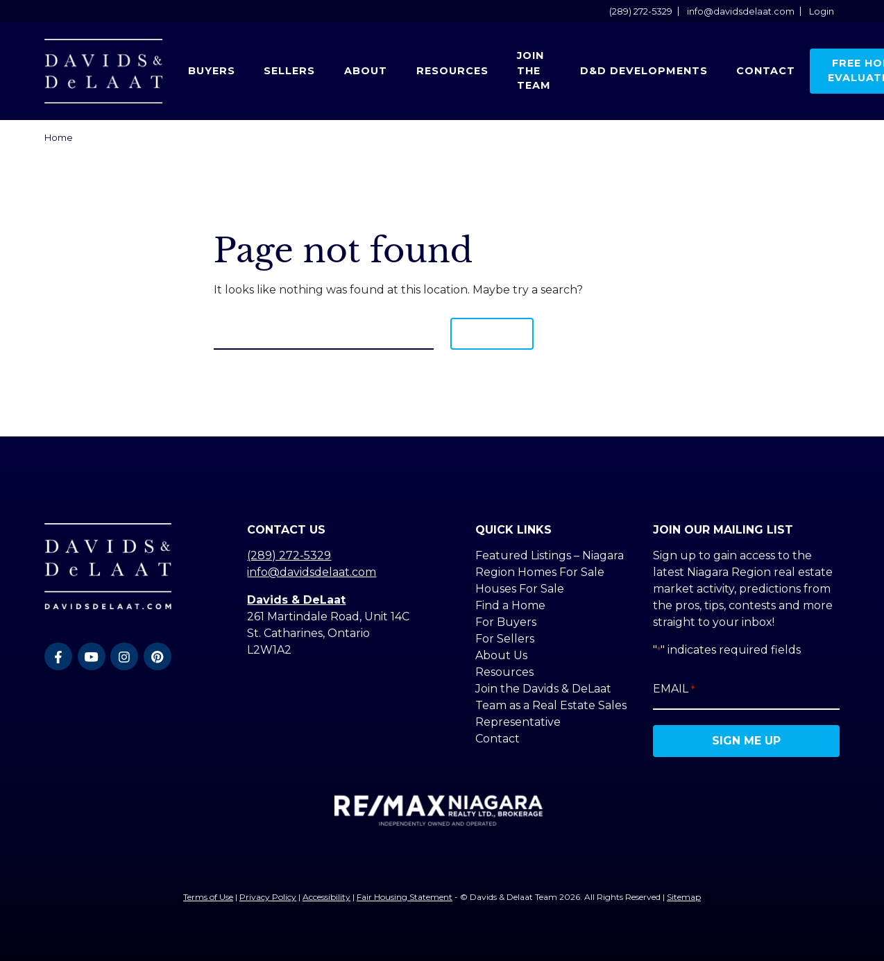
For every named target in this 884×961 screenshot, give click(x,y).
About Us (501, 655)
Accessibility (326, 897)
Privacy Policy (267, 897)
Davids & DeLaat (296, 599)
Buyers (211, 71)
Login (821, 11)
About (365, 71)
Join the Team (534, 70)
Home (58, 138)
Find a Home (510, 605)
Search (492, 333)
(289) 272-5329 (640, 11)
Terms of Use (208, 897)
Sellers (289, 71)
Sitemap (684, 897)
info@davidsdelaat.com (740, 11)
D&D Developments (644, 71)
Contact (765, 71)
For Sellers (504, 638)
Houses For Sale (519, 588)
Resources (452, 71)
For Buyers (505, 622)
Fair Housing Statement (404, 897)
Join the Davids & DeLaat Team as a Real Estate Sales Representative (551, 705)
